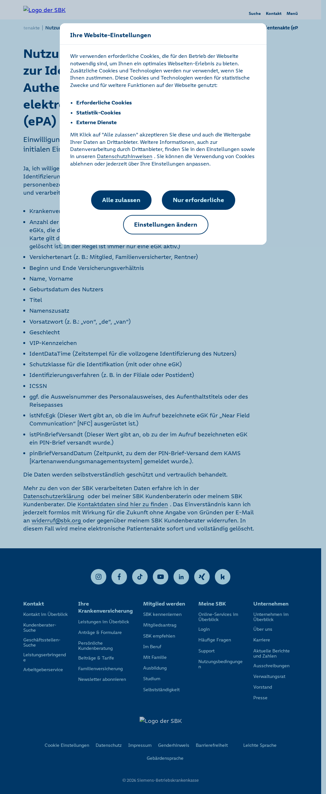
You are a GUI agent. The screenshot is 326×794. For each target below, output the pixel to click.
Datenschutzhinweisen (124, 156)
